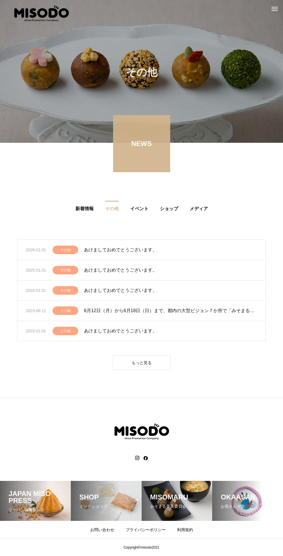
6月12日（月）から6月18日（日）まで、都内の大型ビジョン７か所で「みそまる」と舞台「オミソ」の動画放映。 (170, 311)
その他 (65, 251)
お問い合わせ (102, 529)
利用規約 (185, 529)
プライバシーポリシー (146, 529)
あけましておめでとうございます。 (120, 250)
